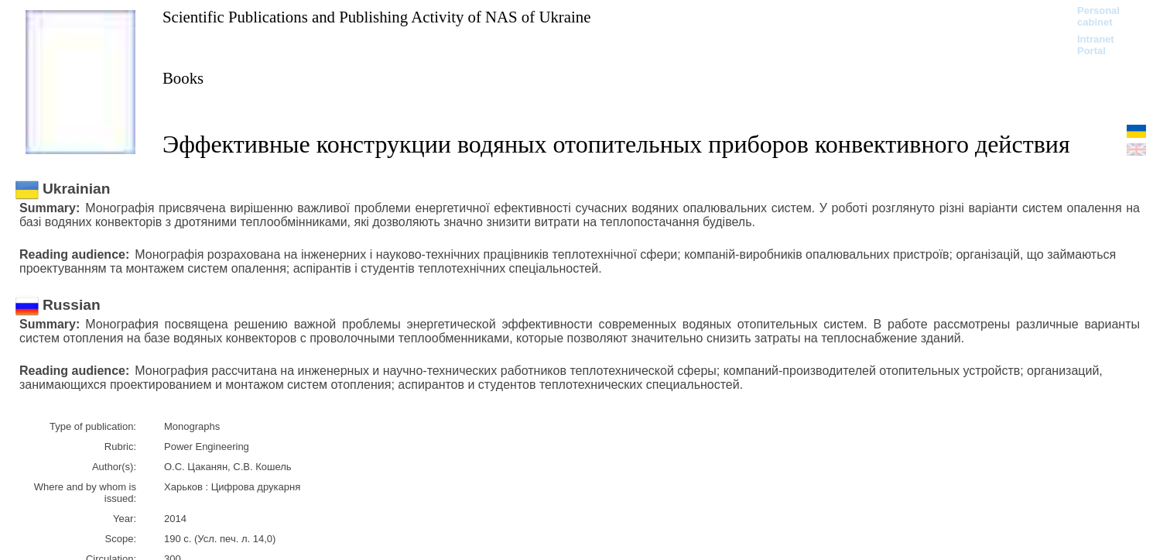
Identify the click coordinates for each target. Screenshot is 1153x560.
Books (183, 78)
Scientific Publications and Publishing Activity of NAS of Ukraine (376, 17)
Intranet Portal (1095, 45)
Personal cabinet (1098, 16)
